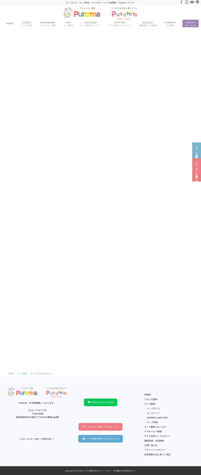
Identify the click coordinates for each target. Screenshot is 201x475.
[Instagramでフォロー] (186, 2)
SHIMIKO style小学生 (157, 417)
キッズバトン (153, 413)
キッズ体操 (152, 422)
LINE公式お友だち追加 (101, 402)
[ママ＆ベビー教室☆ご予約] (196, 168)
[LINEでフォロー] (197, 2)
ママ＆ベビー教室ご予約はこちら (101, 426)
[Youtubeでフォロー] (192, 2)
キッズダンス (153, 408)
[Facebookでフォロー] (181, 2)
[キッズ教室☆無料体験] (196, 148)
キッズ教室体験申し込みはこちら (101, 438)
